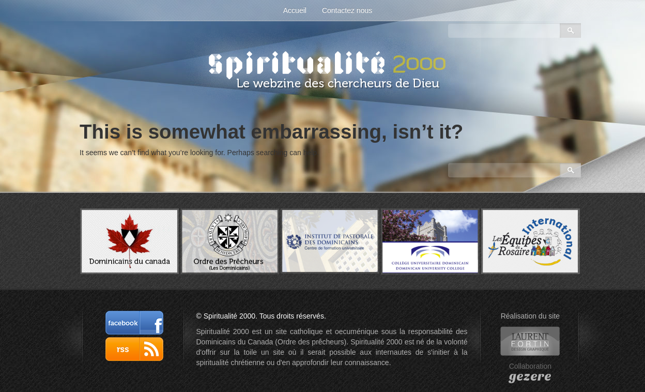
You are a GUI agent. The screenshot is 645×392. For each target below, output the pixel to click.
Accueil (294, 10)
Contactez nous (347, 10)
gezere (530, 376)
